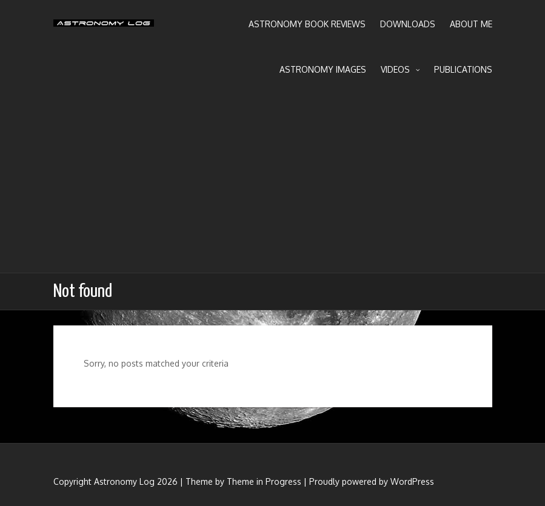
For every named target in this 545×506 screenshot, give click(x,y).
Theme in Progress (264, 481)
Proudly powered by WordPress (371, 481)
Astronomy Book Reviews (307, 24)
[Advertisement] (272, 182)
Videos (400, 70)
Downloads (407, 24)
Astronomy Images (322, 69)
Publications (463, 69)
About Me (471, 24)
